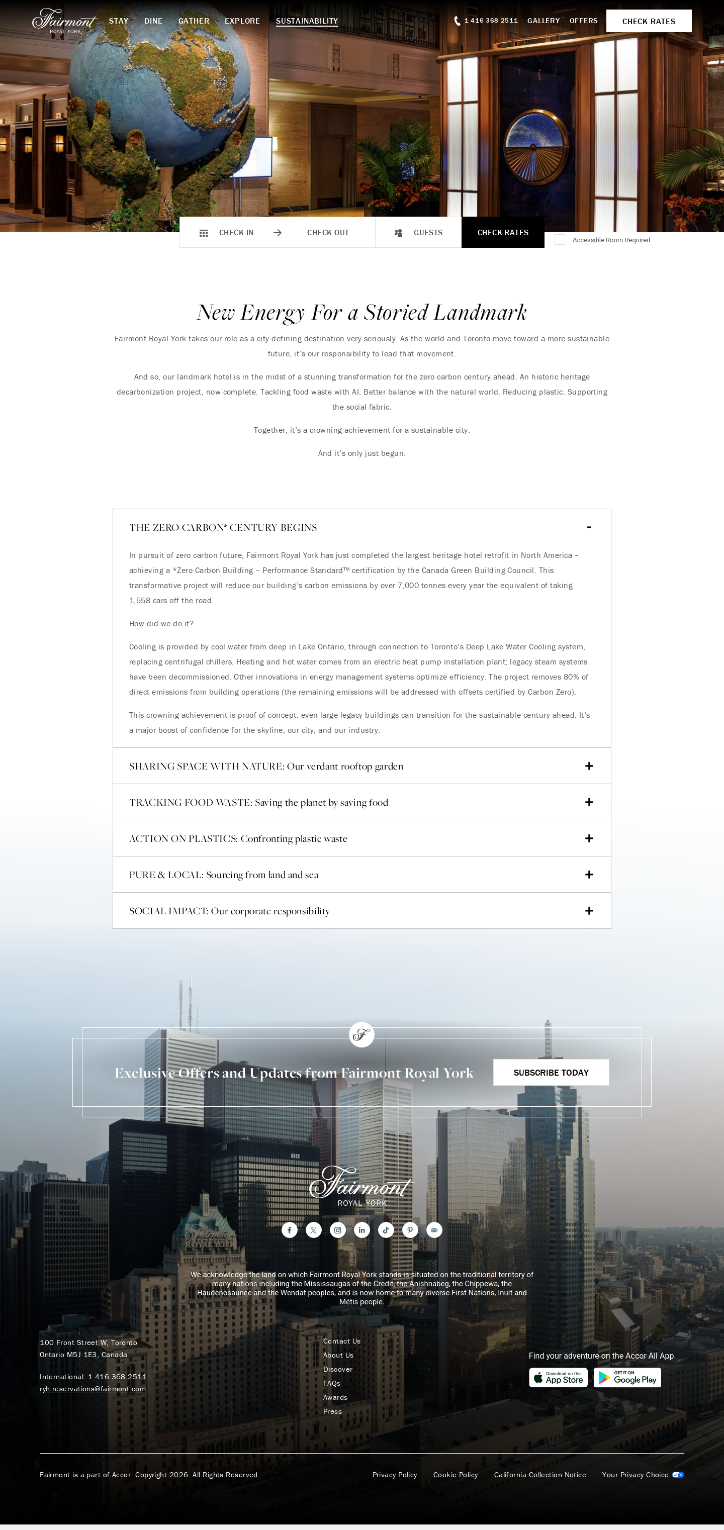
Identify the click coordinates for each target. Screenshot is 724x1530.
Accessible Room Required (612, 240)
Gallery (543, 20)
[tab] (362, 646)
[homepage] (70, 20)
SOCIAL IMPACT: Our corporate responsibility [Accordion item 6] (361, 910)
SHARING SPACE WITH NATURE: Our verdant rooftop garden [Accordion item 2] (361, 766)
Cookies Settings (643, 1474)
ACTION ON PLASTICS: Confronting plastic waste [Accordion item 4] (361, 838)
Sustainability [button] (307, 21)
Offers (584, 20)
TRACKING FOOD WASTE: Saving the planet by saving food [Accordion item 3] (361, 802)
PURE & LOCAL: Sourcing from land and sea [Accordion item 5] (361, 874)
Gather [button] (194, 21)
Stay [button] (119, 21)
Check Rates (503, 232)
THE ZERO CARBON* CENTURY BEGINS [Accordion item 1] (361, 527)
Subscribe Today (551, 1072)
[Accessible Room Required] (561, 240)
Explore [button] (242, 21)
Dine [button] (153, 21)
